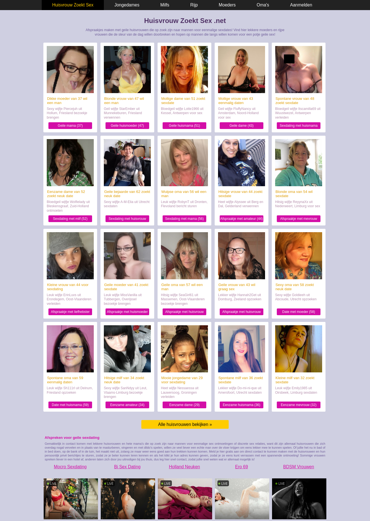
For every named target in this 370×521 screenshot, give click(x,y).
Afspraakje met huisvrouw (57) (184, 312)
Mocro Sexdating (70, 466)
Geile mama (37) (70, 126)
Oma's (263, 5)
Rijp (194, 5)
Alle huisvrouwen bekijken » (185, 424)
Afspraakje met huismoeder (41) (127, 312)
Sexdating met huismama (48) (298, 126)
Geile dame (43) (242, 126)
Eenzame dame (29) (184, 405)
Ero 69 (241, 466)
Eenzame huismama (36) (241, 405)
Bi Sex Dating (127, 466)
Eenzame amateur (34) (127, 405)
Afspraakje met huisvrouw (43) (241, 312)
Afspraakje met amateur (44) (241, 219)
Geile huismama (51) (184, 126)
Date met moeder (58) (298, 312)
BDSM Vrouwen (298, 466)
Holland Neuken (184, 466)
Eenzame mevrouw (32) (298, 405)
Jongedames (126, 5)
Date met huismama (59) (70, 405)
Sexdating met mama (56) (184, 219)
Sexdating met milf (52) (70, 219)
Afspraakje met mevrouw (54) (298, 219)
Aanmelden (301, 5)
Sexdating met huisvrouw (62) (127, 219)
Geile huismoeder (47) (127, 126)
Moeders (227, 5)
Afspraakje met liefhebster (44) (70, 312)
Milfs (164, 5)
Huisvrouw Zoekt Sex (72, 5)
